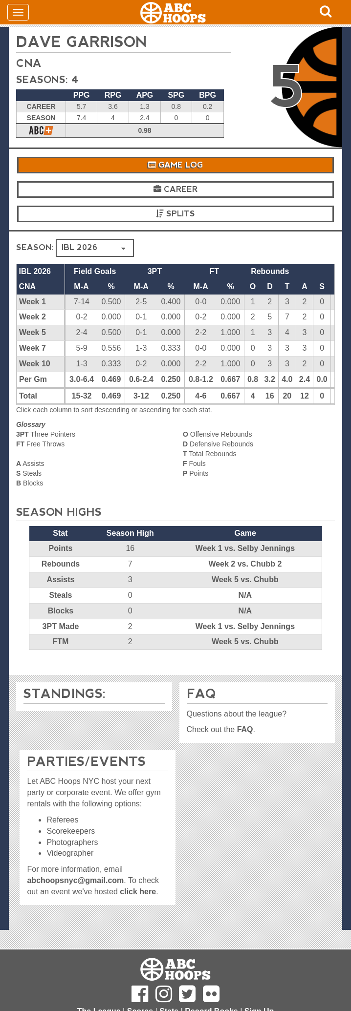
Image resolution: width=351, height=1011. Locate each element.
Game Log (175, 165)
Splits (175, 214)
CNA (29, 63)
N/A (245, 595)
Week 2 (32, 317)
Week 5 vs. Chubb (245, 579)
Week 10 (34, 363)
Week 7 (32, 348)
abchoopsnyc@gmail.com (75, 880)
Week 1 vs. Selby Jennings (245, 548)
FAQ (245, 729)
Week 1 (32, 301)
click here (138, 891)
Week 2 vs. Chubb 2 (245, 564)
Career (175, 189)
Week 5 (32, 332)
